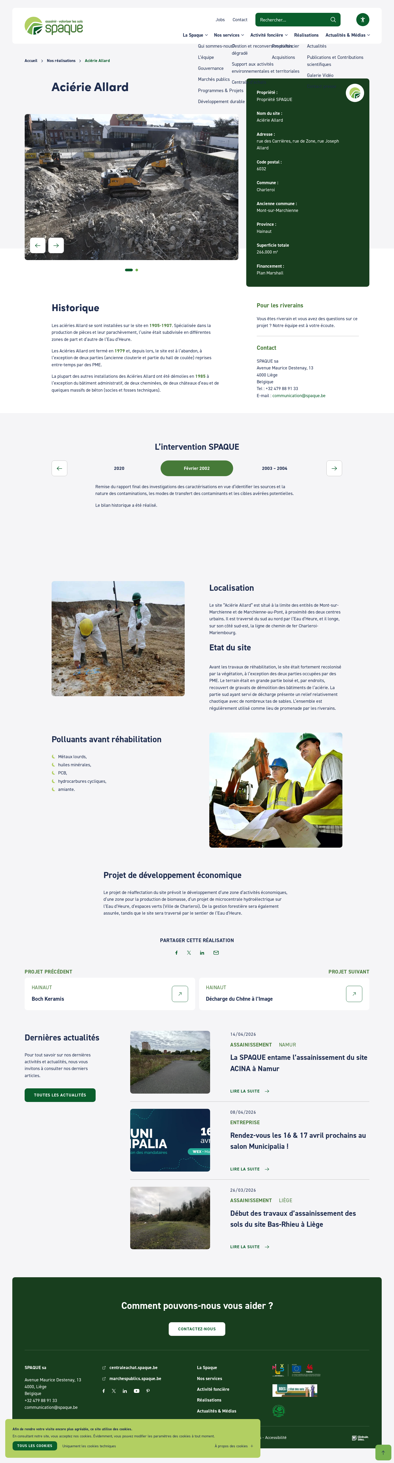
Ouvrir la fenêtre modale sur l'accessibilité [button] (362, 19)
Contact (240, 19)
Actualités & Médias (345, 35)
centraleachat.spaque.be (134, 1367)
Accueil (31, 60)
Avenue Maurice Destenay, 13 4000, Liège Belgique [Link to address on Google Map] (53, 1386)
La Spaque (193, 35)
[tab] (129, 270)
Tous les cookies (34, 1445)
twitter (189, 953)
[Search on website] (298, 19)
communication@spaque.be (299, 395)
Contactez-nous (197, 1329)
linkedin (202, 953)
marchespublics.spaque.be (135, 1378)
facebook (176, 953)
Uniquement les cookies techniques (89, 1446)
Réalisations (306, 35)
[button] (38, 245)
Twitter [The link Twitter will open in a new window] (114, 1391)
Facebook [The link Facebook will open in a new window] (103, 1391)
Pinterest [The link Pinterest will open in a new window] (148, 1391)
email (216, 953)
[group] (124, 468)
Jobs (220, 19)
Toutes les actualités (60, 1095)
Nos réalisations (61, 60)
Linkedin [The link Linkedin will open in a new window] (125, 1391)
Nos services (226, 35)
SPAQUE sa (54, 26)
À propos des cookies (231, 1446)
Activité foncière (266, 35)
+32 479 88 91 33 (41, 1400)
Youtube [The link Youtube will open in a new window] (136, 1391)
